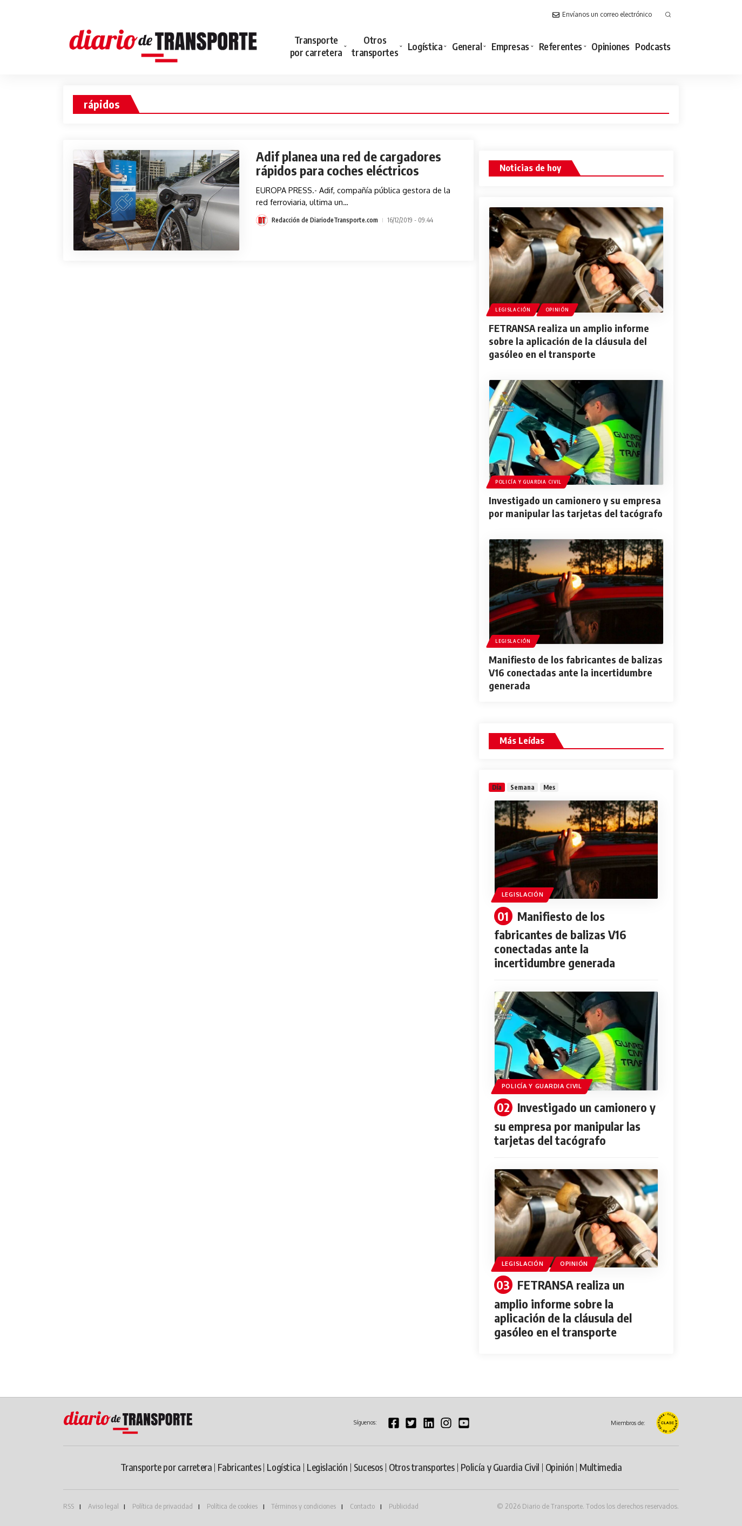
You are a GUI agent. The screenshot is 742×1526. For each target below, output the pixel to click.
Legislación (513, 310)
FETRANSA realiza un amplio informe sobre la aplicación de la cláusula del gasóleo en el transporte (569, 341)
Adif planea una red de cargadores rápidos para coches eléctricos (348, 163)
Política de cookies (232, 1506)
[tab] (497, 787)
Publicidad (404, 1506)
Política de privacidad (162, 1506)
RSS (68, 1506)
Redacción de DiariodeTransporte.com (325, 220)
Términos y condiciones (303, 1506)
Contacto (362, 1506)
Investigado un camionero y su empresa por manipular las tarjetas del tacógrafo (576, 506)
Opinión (557, 310)
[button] (668, 14)
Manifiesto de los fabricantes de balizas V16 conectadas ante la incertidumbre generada (576, 672)
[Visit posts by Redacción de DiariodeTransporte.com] (262, 220)
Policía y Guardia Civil (528, 482)
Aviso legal (103, 1506)
